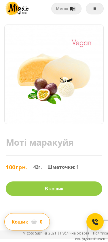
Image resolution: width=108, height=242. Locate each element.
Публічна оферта (75, 233)
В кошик (54, 188)
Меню (65, 9)
